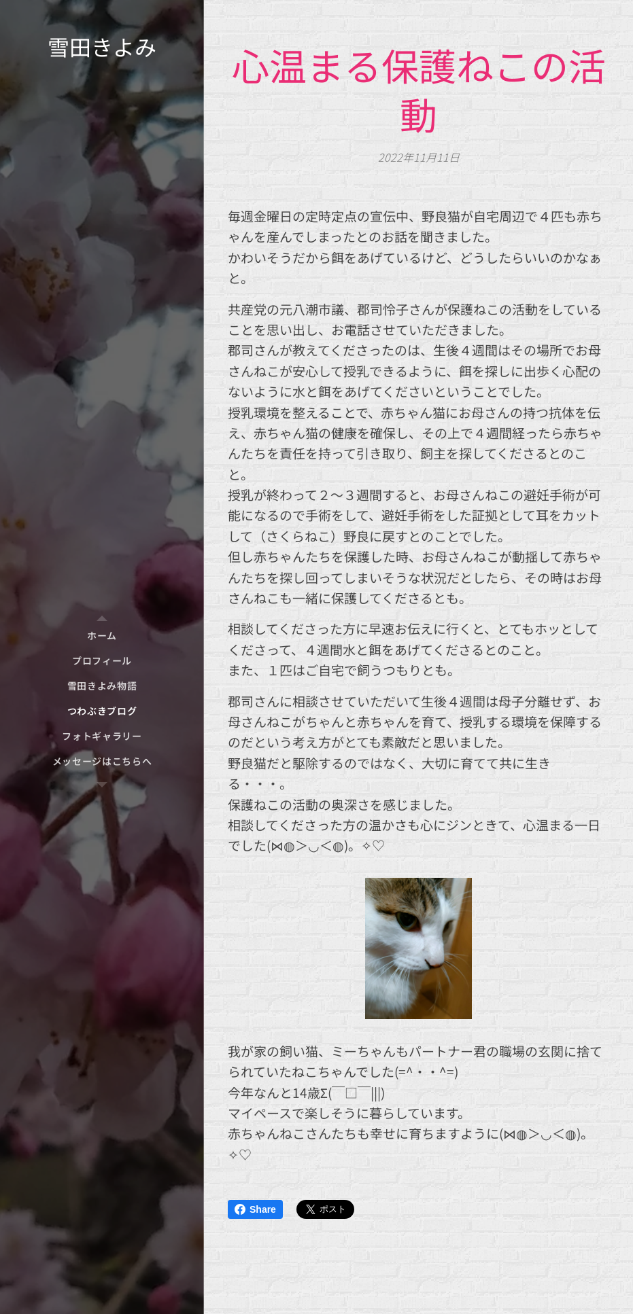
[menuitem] (102, 635)
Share (255, 1209)
